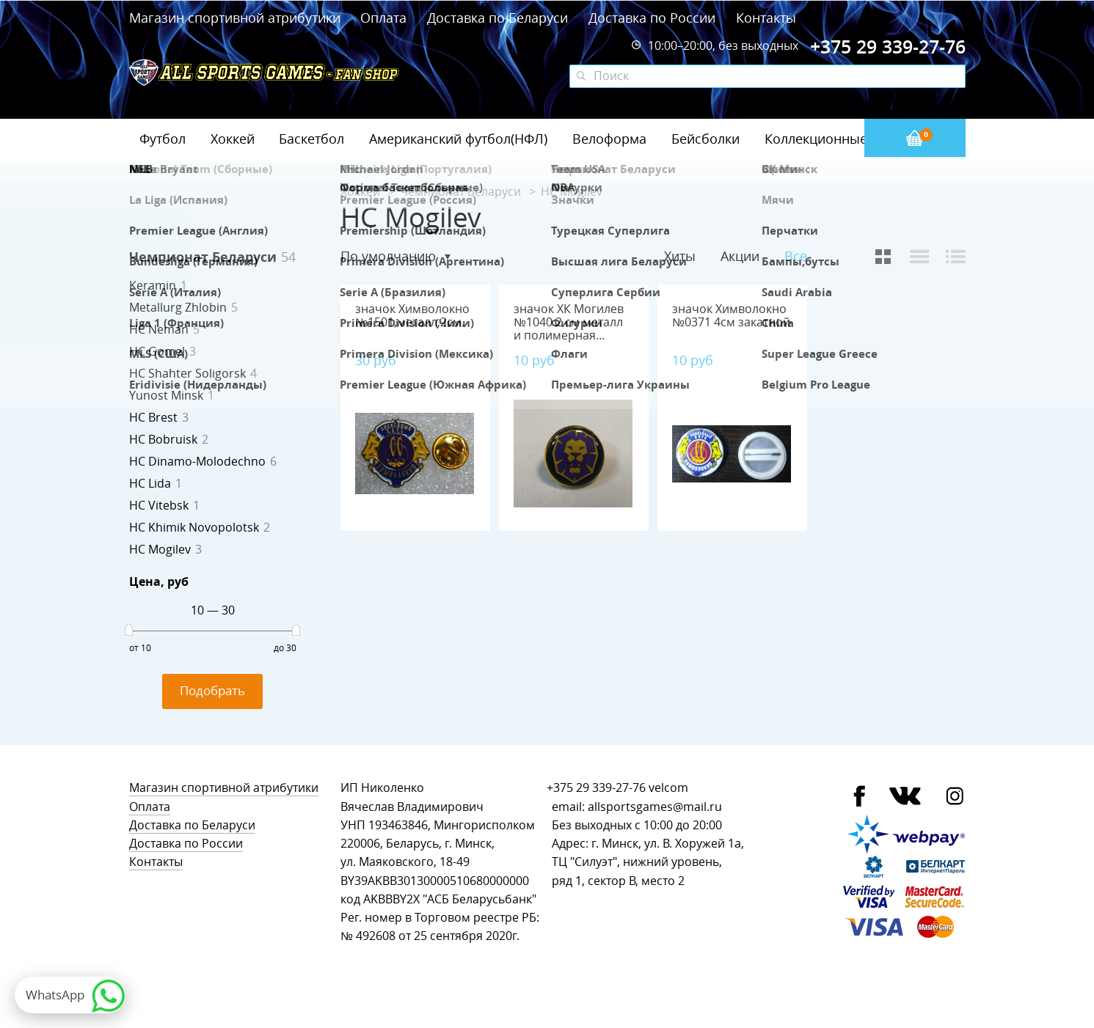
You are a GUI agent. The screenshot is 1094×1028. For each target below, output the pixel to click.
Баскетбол (311, 138)
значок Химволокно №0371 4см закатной (731, 315)
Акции (740, 256)
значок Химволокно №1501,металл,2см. (412, 315)
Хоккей (233, 138)
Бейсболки (705, 138)
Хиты (680, 256)
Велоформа (609, 138)
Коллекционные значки (840, 138)
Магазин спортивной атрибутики (236, 17)
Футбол (162, 138)
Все (795, 256)
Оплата (383, 17)
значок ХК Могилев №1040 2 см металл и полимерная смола (569, 328)
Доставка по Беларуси (497, 17)
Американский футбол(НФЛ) (458, 138)
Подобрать (212, 690)
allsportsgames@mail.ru (655, 807)
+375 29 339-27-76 (596, 788)
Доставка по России (651, 17)
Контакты (766, 17)
